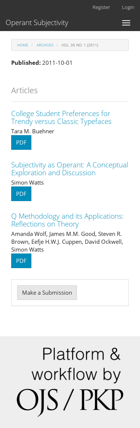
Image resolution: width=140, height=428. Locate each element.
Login (128, 7)
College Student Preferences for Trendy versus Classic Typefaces (61, 117)
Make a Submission (47, 292)
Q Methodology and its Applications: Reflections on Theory (67, 220)
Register (101, 7)
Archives (45, 45)
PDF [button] (21, 142)
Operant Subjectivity (37, 22)
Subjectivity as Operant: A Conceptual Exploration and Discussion (69, 168)
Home (22, 45)
